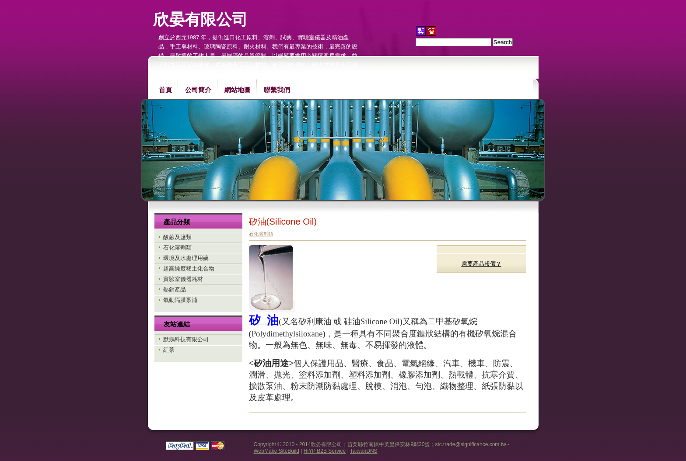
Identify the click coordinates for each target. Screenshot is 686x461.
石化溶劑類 (177, 247)
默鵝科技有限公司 (186, 339)
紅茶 (169, 350)
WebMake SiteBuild (277, 451)
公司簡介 (198, 90)
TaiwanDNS (364, 451)
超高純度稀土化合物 (188, 268)
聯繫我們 (277, 90)
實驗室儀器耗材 (183, 279)
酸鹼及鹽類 (177, 237)
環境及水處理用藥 (186, 258)
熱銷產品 (174, 289)
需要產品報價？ (481, 263)
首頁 (165, 90)
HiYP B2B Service (325, 451)
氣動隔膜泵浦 (180, 300)
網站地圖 (237, 90)
